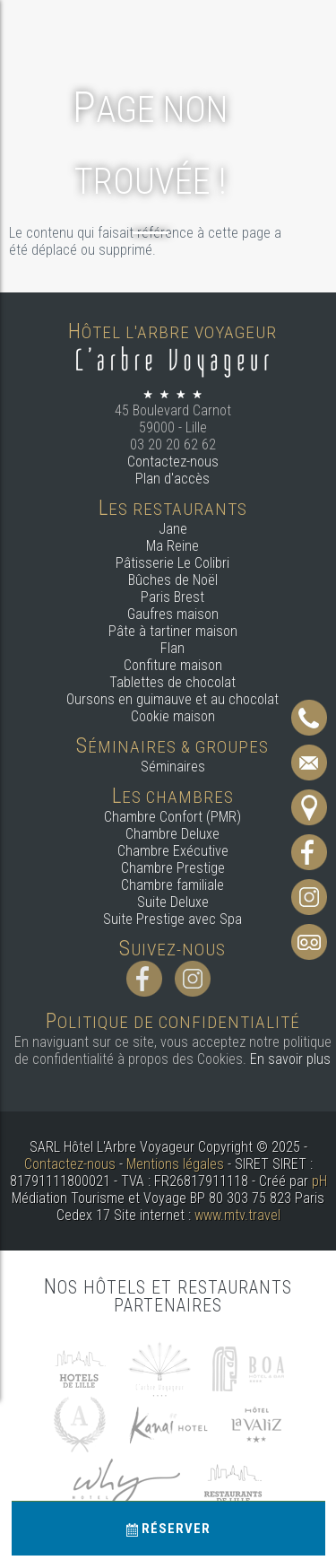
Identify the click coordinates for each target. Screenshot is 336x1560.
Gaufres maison (173, 614)
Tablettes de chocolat (172, 682)
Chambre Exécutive (172, 850)
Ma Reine (172, 545)
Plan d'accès (172, 478)
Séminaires (173, 766)
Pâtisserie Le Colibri (172, 562)
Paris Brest (172, 597)
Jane (173, 528)
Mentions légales (175, 1163)
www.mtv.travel (237, 1215)
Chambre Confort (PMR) (172, 816)
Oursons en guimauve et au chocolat (172, 699)
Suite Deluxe (173, 902)
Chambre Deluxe (172, 833)
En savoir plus (290, 1059)
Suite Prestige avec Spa (172, 919)
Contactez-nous (173, 461)
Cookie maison (173, 716)
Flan (172, 648)
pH (319, 1181)
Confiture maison (173, 665)
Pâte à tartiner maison (172, 631)
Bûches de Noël (173, 579)
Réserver (168, 1529)
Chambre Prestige (173, 867)
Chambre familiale (172, 884)
